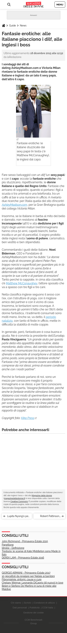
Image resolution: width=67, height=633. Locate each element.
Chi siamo (16, 602)
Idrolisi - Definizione (13, 548)
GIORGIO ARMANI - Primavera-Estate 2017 (26, 572)
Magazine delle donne (42, 495)
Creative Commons (19, 501)
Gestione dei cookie (33, 612)
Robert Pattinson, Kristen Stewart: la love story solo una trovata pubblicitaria (48, 517)
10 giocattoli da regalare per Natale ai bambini (28, 576)
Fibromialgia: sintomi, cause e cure (21, 579)
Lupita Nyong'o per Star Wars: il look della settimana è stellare (18, 517)
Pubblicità (34, 607)
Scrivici (27, 602)
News (23, 25)
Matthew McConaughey (21, 283)
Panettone (8, 544)
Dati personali (20, 607)
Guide (12, 25)
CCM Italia (47, 607)
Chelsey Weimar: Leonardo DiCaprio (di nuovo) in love (32, 582)
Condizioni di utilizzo (44, 602)
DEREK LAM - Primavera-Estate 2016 (23, 557)
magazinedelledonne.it (14, 498)
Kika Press (27, 418)
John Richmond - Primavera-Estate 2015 (25, 541)
